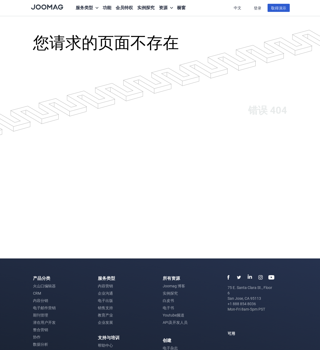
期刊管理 (40, 315)
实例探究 (146, 7)
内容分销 (40, 300)
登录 (257, 8)
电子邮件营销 (44, 307)
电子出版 (105, 300)
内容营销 (105, 285)
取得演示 (278, 8)
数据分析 (40, 344)
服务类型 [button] (84, 7)
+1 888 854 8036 (242, 303)
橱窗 (181, 7)
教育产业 (105, 315)
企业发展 (105, 322)
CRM (37, 293)
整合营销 (40, 329)
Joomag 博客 (174, 285)
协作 (37, 336)
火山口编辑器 (44, 285)
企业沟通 (105, 293)
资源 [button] (163, 7)
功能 (107, 7)
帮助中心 (105, 345)
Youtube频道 (173, 315)
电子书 (168, 307)
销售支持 (105, 307)
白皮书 (168, 300)
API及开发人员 (175, 322)
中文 (238, 7)
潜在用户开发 (44, 322)
